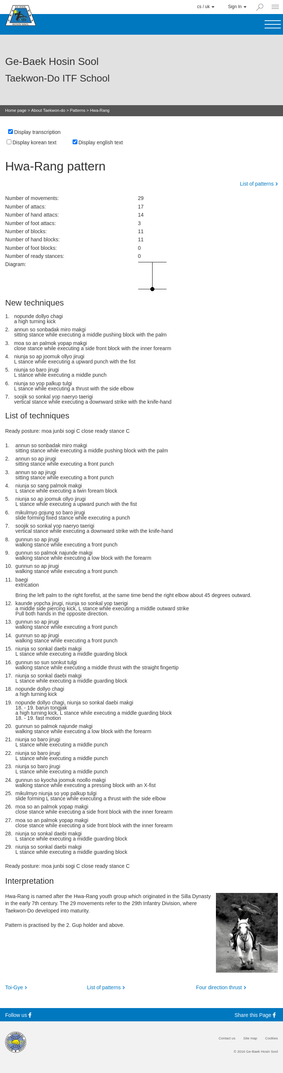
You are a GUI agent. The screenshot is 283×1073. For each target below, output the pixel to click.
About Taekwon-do (48, 110)
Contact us (227, 1038)
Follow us (19, 1015)
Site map (250, 1038)
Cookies (271, 1038)
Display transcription (37, 132)
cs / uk (206, 6)
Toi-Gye (14, 987)
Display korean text (34, 142)
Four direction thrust (219, 987)
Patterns (77, 110)
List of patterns (257, 183)
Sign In (237, 6)
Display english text (100, 142)
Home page (16, 110)
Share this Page (256, 1015)
